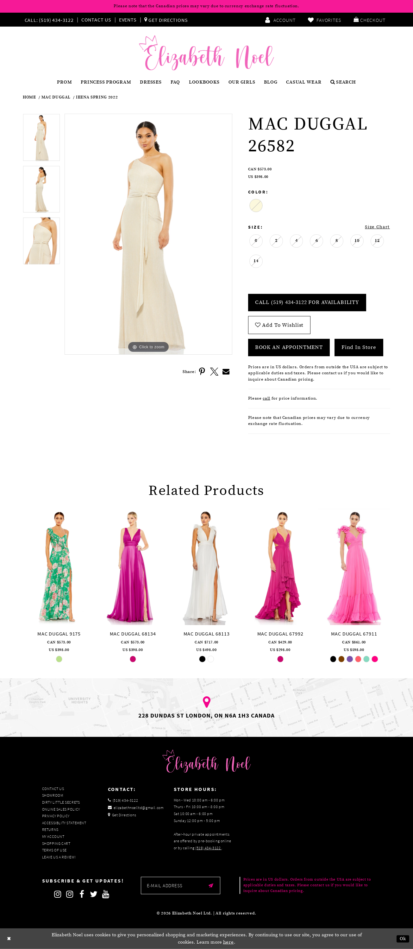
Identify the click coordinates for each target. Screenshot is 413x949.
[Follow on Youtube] (106, 894)
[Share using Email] (226, 372)
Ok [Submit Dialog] (403, 939)
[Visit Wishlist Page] (324, 20)
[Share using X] (214, 372)
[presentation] (59, 567)
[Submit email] (211, 885)
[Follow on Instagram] (58, 894)
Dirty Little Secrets (61, 802)
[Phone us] (48, 20)
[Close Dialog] (9, 938)
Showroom (52, 795)
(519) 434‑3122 (208, 847)
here (228, 942)
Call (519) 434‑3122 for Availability (307, 302)
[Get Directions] (166, 20)
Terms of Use (54, 850)
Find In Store (358, 347)
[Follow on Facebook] (82, 894)
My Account (53, 836)
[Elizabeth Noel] (206, 52)
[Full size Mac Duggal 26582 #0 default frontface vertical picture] (148, 234)
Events (128, 19)
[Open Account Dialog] (280, 20)
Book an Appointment (289, 347)
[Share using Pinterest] (202, 372)
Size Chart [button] (377, 227)
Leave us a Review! (59, 857)
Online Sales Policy (61, 809)
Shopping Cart (56, 843)
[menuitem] (51, 20)
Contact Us (96, 19)
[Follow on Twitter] (94, 894)
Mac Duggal (56, 97)
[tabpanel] (41, 139)
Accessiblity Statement (64, 822)
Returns (50, 829)
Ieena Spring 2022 (97, 97)
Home (29, 97)
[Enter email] (180, 885)
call (266, 398)
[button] (369, 20)
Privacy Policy (56, 815)
